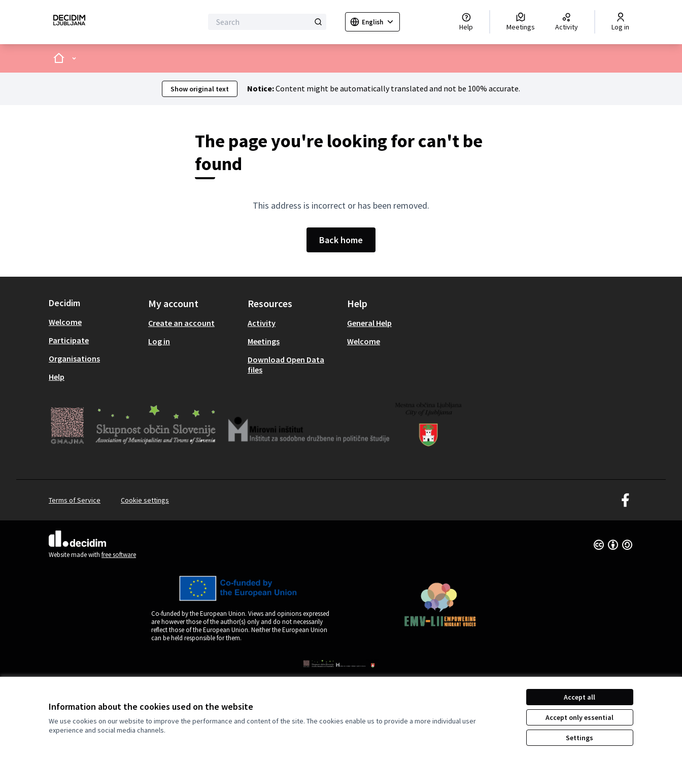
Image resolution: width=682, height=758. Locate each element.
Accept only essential (579, 717)
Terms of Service (74, 500)
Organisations (74, 358)
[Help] (466, 22)
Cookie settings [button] (145, 500)
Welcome (65, 322)
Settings (579, 737)
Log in (159, 341)
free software (118, 554)
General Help (369, 323)
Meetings (264, 341)
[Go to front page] (69, 22)
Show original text (199, 88)
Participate (69, 340)
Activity (262, 323)
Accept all (579, 697)
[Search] (267, 22)
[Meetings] (520, 22)
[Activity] (566, 22)
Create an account (181, 323)
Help (56, 377)
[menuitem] (94, 322)
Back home (341, 240)
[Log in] (620, 22)
